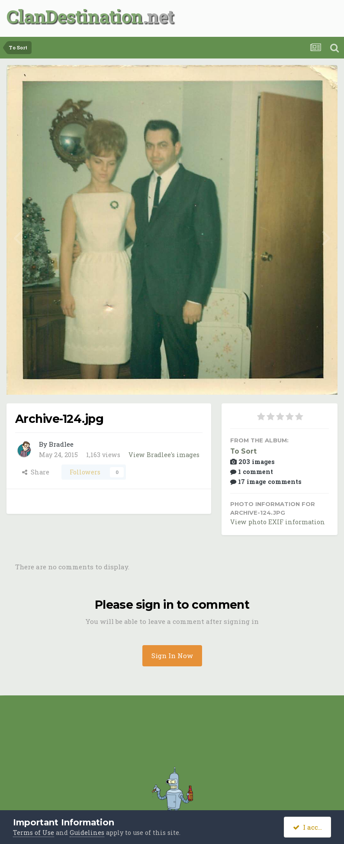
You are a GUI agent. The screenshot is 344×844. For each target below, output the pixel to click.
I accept (311, 827)
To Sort (243, 451)
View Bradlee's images (164, 455)
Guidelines (87, 832)
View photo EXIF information (277, 522)
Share (35, 472)
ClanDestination (74, 16)
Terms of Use (33, 832)
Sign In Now (172, 655)
